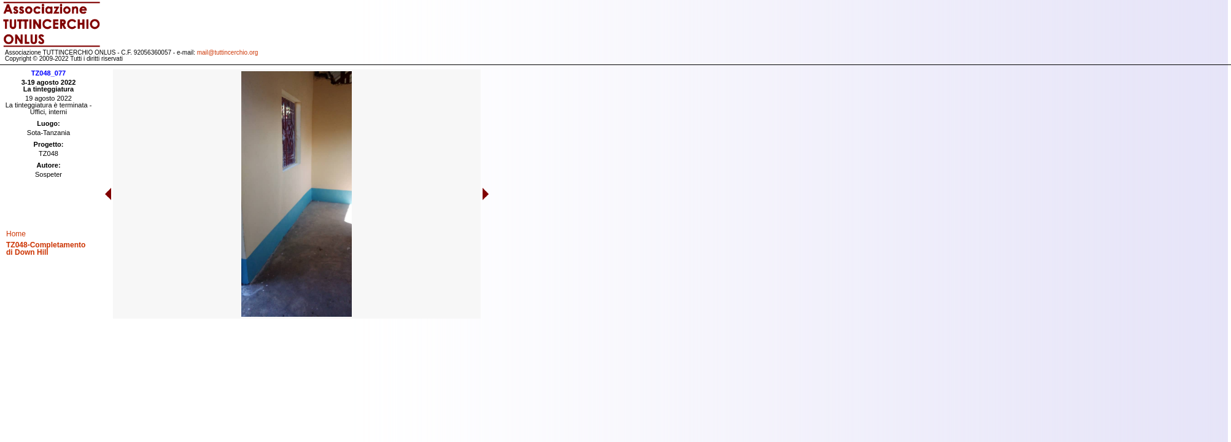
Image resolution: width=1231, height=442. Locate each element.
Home (16, 234)
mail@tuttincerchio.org (227, 52)
